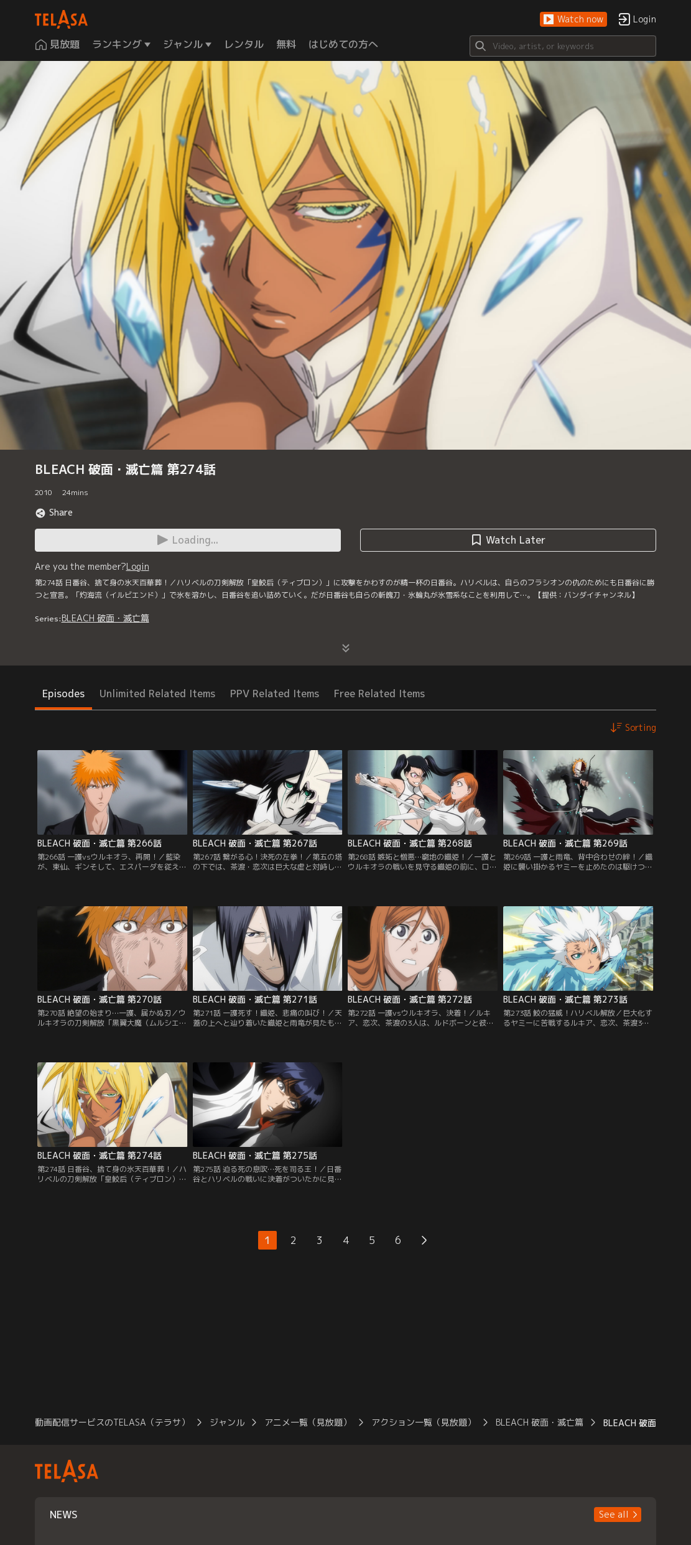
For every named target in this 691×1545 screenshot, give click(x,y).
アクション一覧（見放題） (423, 1422)
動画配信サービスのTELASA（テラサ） (112, 1422)
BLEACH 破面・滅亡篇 (105, 618)
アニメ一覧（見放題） (307, 1422)
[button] (573, 19)
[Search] (563, 46)
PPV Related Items (274, 693)
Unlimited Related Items (157, 693)
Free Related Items (379, 693)
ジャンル (227, 1422)
